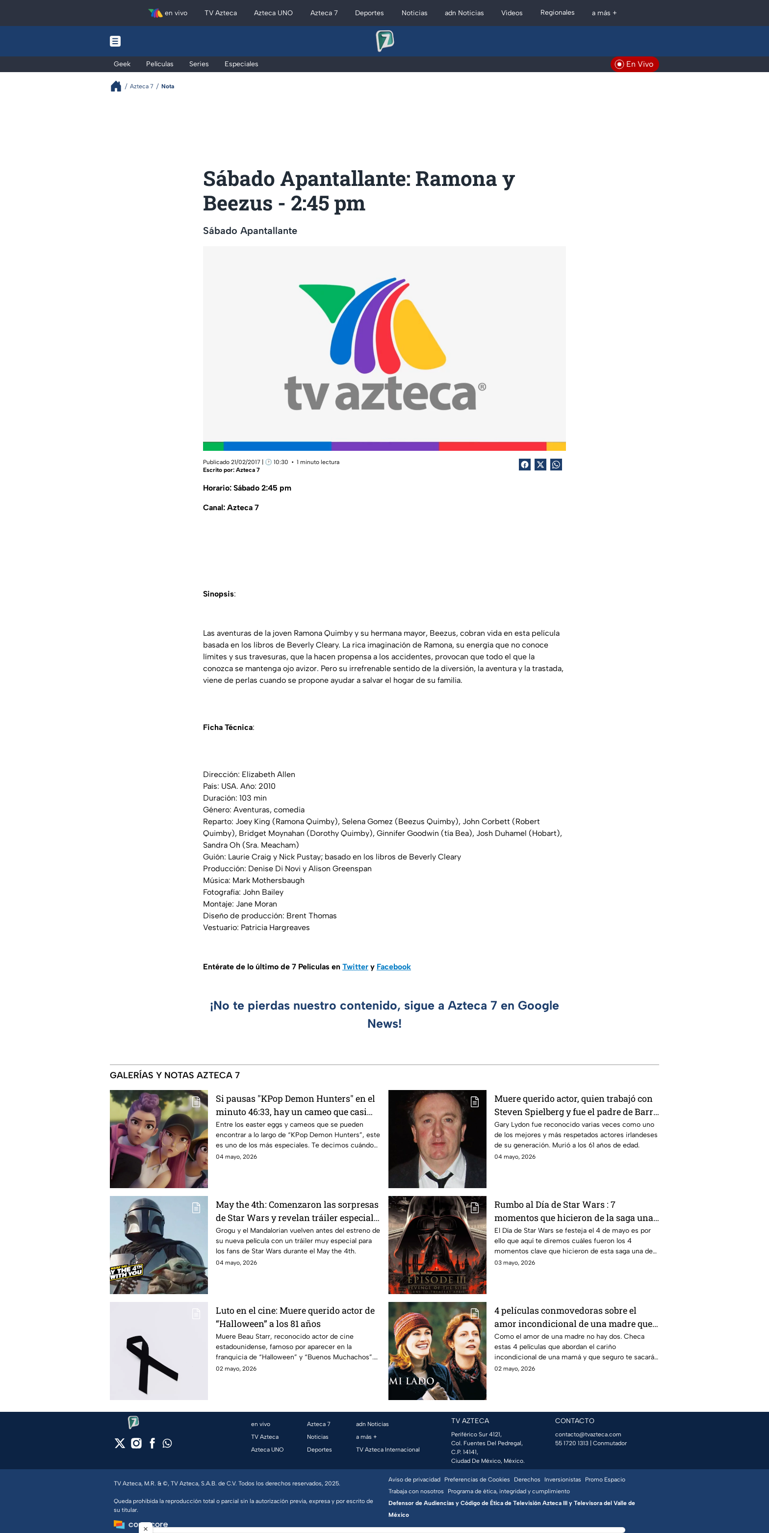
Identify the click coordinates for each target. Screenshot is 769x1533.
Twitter (355, 966)
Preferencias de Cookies (477, 1479)
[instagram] (136, 1446)
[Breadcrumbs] (120, 86)
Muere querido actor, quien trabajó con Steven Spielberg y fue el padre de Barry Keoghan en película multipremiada (576, 1104)
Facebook (394, 966)
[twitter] (120, 1446)
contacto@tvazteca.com (588, 1434)
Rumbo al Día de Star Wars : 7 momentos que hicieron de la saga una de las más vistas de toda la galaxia (573, 1210)
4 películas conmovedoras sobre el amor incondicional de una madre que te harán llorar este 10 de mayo (573, 1316)
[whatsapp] (167, 1445)
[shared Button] (556, 464)
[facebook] (152, 1446)
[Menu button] (149, 41)
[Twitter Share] (540, 464)
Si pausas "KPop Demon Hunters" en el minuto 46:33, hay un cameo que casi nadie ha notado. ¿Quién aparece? (295, 1104)
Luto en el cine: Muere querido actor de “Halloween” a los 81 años (295, 1316)
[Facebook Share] (525, 464)
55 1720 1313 (572, 1443)
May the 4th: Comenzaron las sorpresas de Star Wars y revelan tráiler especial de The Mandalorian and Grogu (297, 1210)
